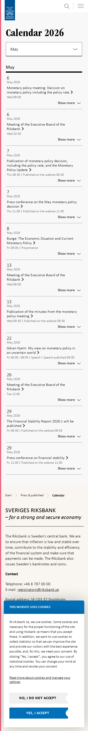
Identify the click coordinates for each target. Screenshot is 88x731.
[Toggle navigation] (80, 6)
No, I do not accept (37, 698)
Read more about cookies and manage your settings (39, 679)
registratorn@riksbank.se (38, 589)
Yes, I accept (37, 713)
